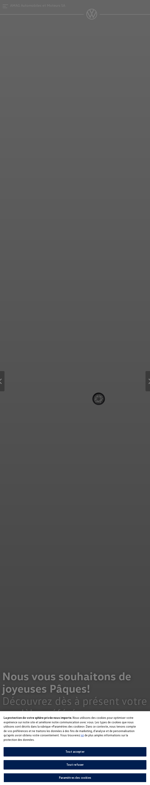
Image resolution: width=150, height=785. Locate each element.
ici (82, 738)
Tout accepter (75, 754)
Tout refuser (75, 767)
